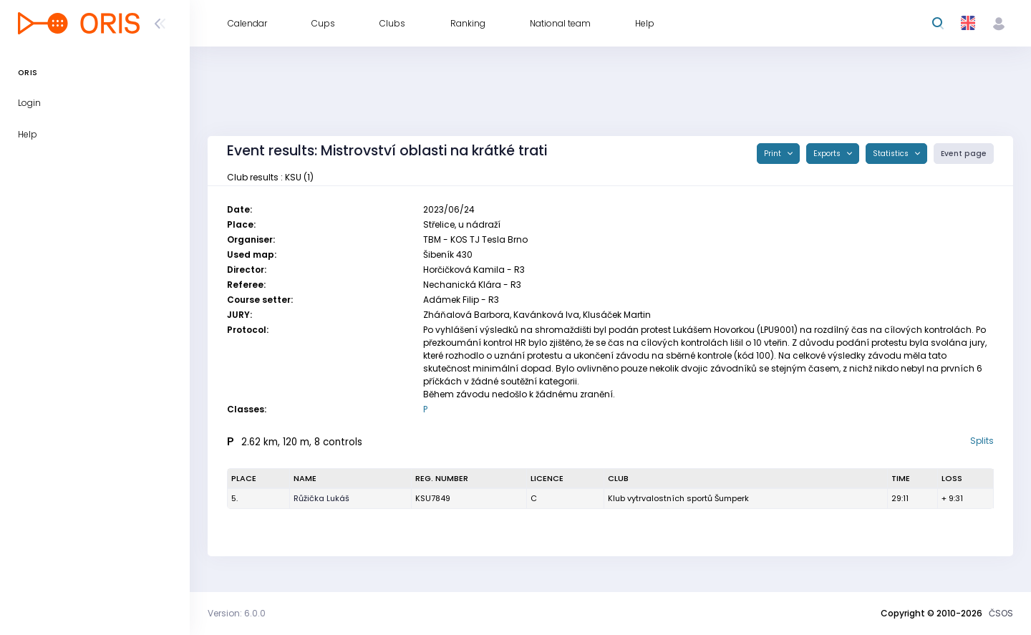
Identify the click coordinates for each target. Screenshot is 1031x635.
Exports (828, 153)
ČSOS (1001, 613)
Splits (982, 441)
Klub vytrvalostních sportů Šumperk (678, 498)
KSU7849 (432, 498)
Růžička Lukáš (321, 498)
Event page (964, 153)
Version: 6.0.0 (237, 613)
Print (773, 153)
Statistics (892, 153)
